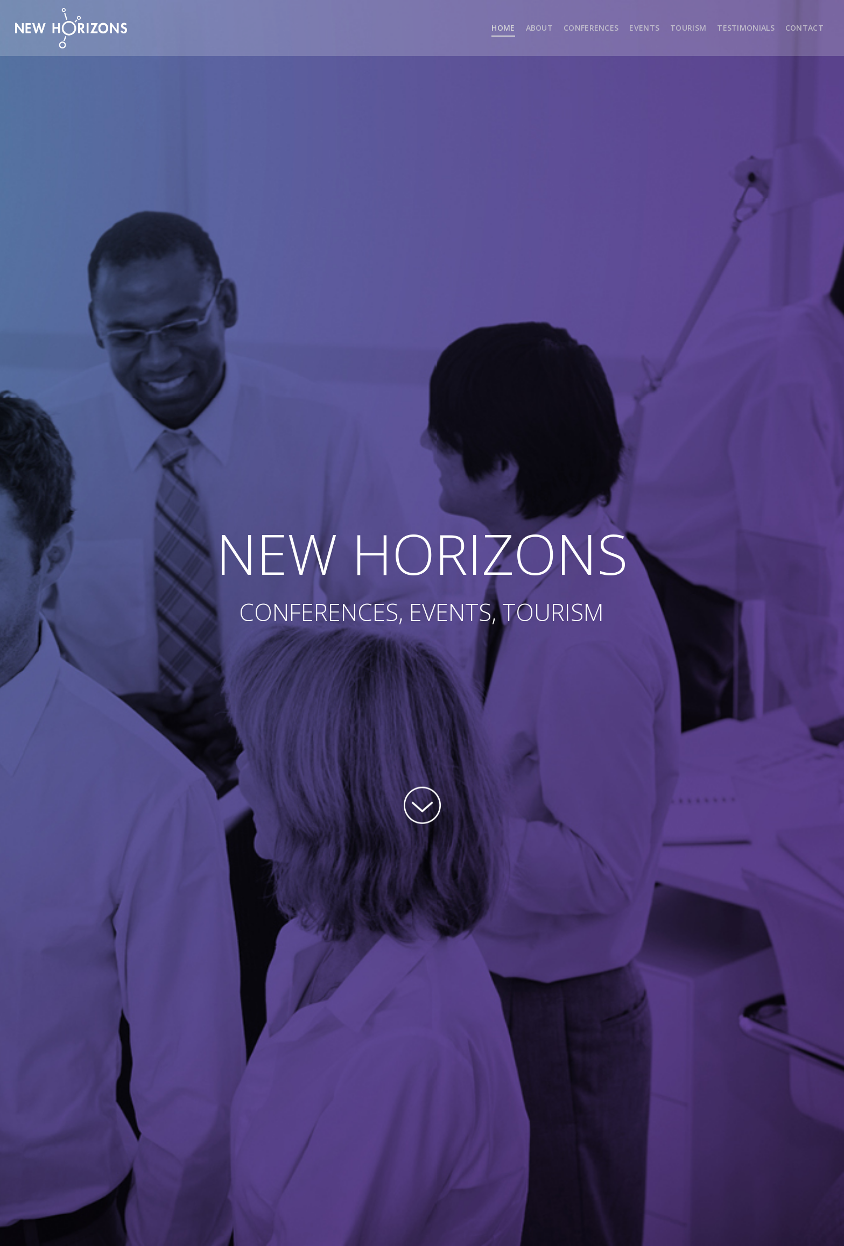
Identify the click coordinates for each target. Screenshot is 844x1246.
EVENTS (644, 28)
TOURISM (688, 28)
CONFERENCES (591, 28)
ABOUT (539, 28)
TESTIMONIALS (746, 28)
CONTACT (804, 28)
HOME (503, 28)
